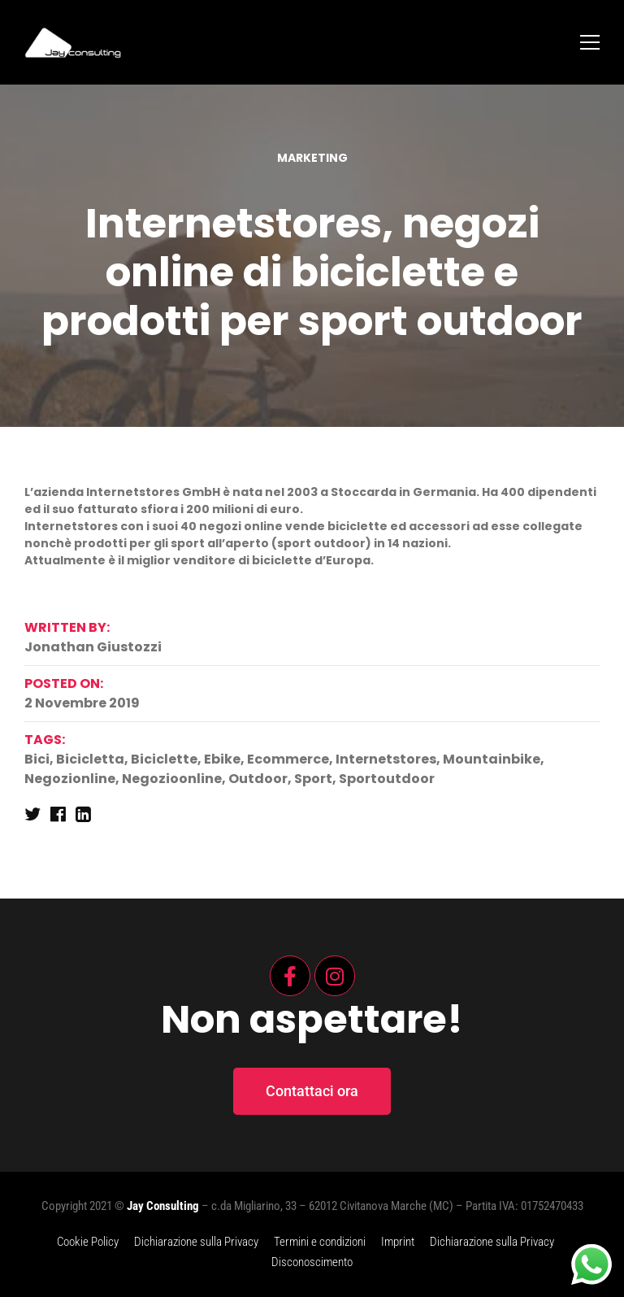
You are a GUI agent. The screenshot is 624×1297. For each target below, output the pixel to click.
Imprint (397, 1241)
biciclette (164, 759)
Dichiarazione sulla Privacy (196, 1241)
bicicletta (90, 759)
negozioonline (172, 778)
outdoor (258, 778)
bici (37, 759)
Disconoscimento (312, 1262)
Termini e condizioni (320, 1241)
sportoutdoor (387, 778)
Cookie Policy (88, 1241)
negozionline (69, 778)
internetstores (386, 759)
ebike (222, 759)
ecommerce (288, 759)
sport (313, 778)
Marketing (312, 158)
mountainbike (491, 759)
